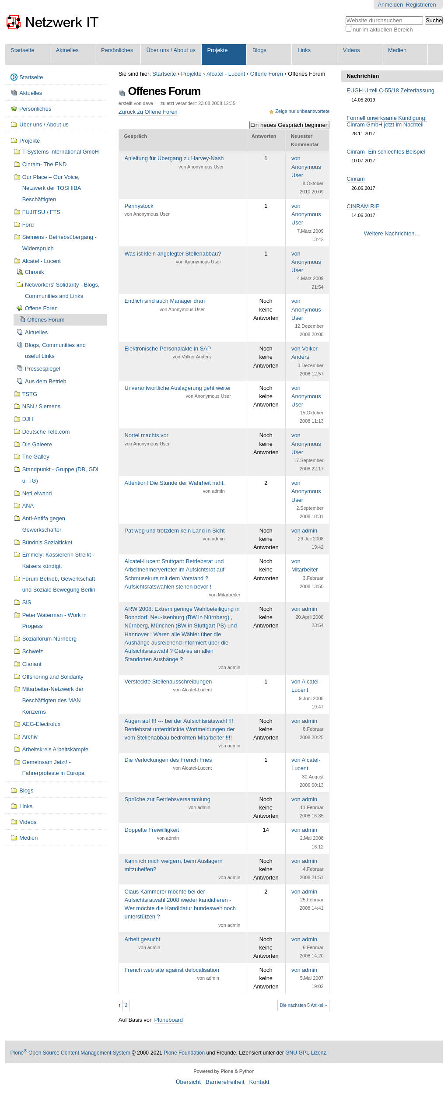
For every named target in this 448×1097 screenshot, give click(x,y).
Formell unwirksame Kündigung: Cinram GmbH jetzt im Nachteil (386, 121)
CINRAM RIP (362, 206)
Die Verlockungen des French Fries (168, 764)
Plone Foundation (184, 1053)
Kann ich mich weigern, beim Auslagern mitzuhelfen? (183, 870)
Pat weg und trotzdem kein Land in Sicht (175, 535)
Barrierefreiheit (225, 1082)
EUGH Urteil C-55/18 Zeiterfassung (390, 90)
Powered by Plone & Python (223, 1071)
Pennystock (147, 210)
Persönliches (117, 50)
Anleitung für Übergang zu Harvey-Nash (174, 163)
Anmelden (390, 4)
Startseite (22, 50)
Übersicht (188, 1082)
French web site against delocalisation (172, 974)
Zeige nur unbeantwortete (302, 111)
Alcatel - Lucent (225, 73)
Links (304, 50)
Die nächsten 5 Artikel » (303, 1005)
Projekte (217, 50)
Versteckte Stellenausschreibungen (168, 686)
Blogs (259, 50)
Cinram (355, 178)
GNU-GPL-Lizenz (305, 1053)
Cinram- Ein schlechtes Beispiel (385, 151)
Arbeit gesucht (143, 944)
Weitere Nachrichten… (392, 233)
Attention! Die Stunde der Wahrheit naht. (175, 487)
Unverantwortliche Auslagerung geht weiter (178, 392)
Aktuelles (67, 50)
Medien (397, 50)
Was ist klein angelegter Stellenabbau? (173, 258)
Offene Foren (266, 73)
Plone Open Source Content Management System (70, 1053)
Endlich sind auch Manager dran (165, 305)
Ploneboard (168, 1019)
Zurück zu (148, 112)
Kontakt (259, 1082)
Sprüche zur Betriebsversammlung (167, 804)
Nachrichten (362, 76)
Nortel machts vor (147, 440)
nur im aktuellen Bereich (383, 29)
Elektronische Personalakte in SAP (168, 353)
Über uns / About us (171, 50)
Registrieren (421, 4)
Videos (351, 50)
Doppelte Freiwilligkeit (152, 834)
